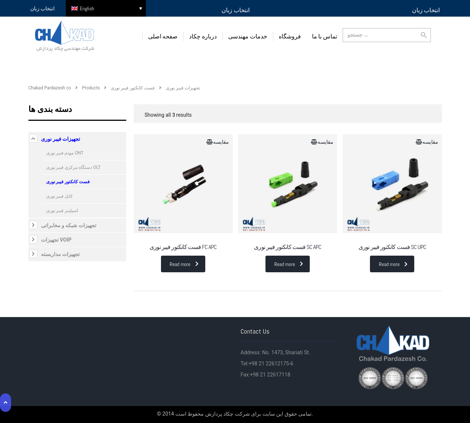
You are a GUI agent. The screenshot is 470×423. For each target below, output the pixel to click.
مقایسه (221, 141)
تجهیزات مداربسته (60, 254)
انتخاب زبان (236, 10)
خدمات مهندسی (247, 36)
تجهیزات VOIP (56, 239)
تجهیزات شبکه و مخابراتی (68, 225)
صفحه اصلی (163, 36)
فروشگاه (290, 36)
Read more (184, 264)
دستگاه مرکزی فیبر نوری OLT (73, 167)
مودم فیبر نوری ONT (65, 152)
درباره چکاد (203, 36)
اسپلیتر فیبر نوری (62, 210)
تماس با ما (324, 36)
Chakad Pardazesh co (49, 87)
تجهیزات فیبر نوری (60, 138)
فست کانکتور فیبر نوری (68, 181)
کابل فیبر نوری (59, 195)
